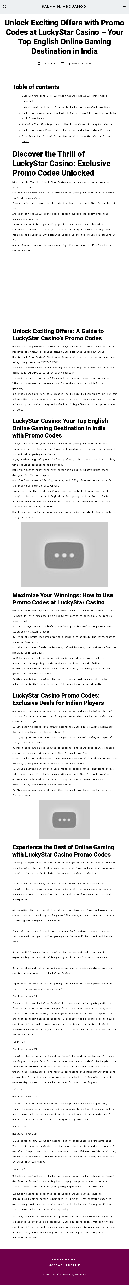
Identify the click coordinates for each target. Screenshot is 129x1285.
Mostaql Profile (64, 1265)
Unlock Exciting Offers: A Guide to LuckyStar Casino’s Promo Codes (66, 107)
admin (51, 63)
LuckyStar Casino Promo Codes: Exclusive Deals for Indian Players (66, 130)
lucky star (81, 1204)
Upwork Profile (64, 1259)
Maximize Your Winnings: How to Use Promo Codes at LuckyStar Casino (67, 124)
